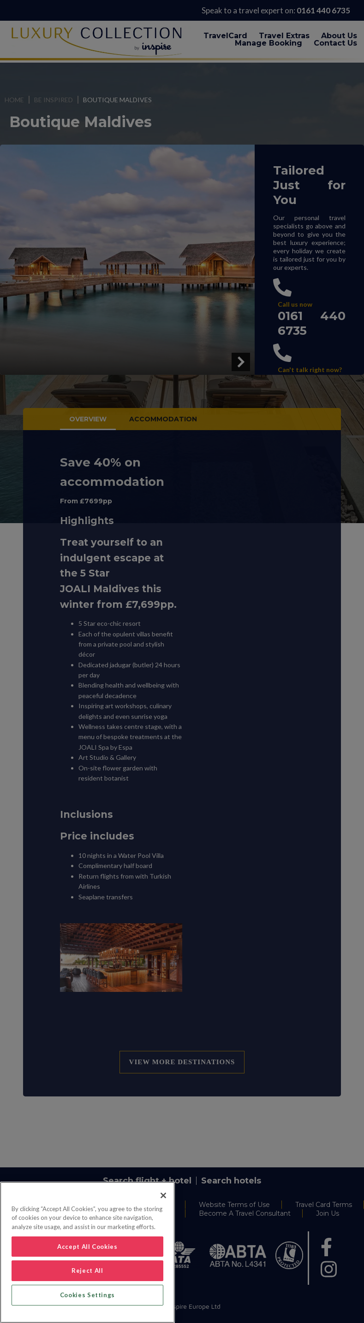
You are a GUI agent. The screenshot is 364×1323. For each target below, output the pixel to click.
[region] (87, 1252)
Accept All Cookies (87, 1246)
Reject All (87, 1270)
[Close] (163, 1195)
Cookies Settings (87, 1295)
